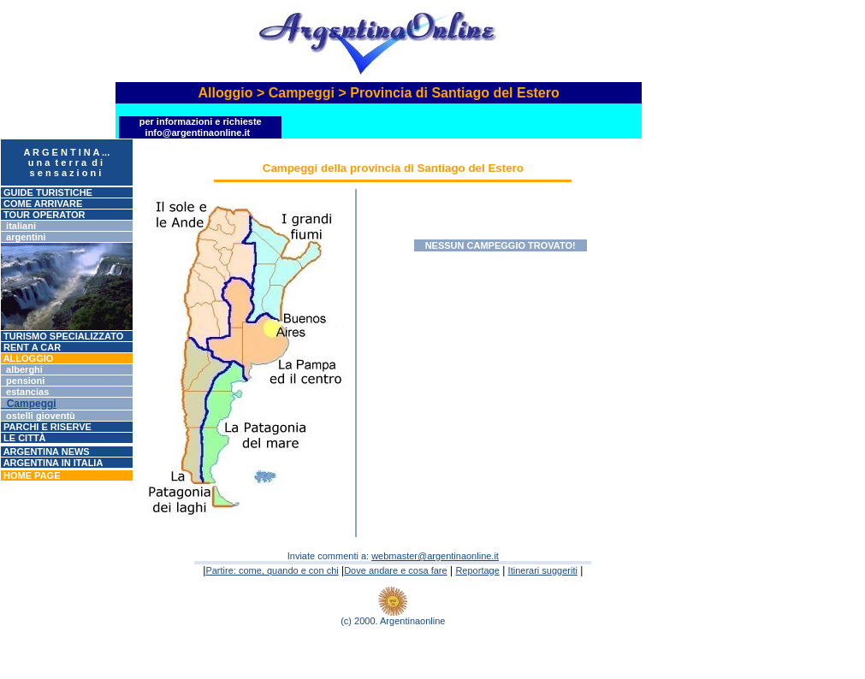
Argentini (23, 237)
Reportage (477, 570)
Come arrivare (41, 203)
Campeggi (28, 404)
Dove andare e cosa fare (395, 570)
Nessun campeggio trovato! (500, 245)
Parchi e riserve (46, 427)
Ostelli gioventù (38, 415)
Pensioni (22, 380)
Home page (30, 475)
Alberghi (22, 369)
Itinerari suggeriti (543, 570)
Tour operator (43, 215)
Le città (23, 438)
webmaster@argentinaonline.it (435, 556)
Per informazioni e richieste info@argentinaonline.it (200, 127)
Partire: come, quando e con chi (271, 570)
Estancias (25, 392)
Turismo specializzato (62, 336)
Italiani (18, 226)
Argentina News (45, 451)
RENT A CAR (31, 347)
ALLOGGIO (27, 358)
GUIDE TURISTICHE (46, 192)
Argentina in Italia (52, 463)
